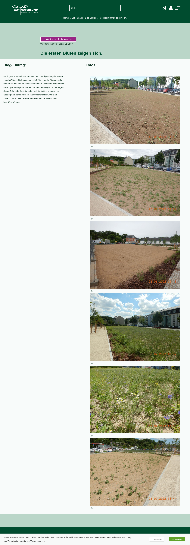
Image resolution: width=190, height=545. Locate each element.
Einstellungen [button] (156, 539)
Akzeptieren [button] (177, 539)
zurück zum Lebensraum (58, 39)
